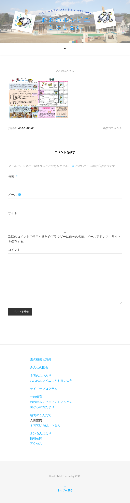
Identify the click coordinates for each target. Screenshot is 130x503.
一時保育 (36, 397)
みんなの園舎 (39, 367)
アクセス (36, 443)
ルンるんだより (40, 433)
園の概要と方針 (40, 359)
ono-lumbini (26, 128)
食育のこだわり (40, 375)
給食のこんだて (40, 415)
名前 (13, 176)
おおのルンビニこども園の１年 (51, 380)
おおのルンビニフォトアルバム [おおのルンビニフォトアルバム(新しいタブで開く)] (51, 402)
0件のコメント (112, 128)
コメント (14, 250)
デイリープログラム (43, 389)
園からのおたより (42, 407)
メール (14, 194)
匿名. (78, 476)
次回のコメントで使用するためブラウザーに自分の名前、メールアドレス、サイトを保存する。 (64, 238)
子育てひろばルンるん (45, 425)
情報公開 (36, 438)
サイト (12, 213)
